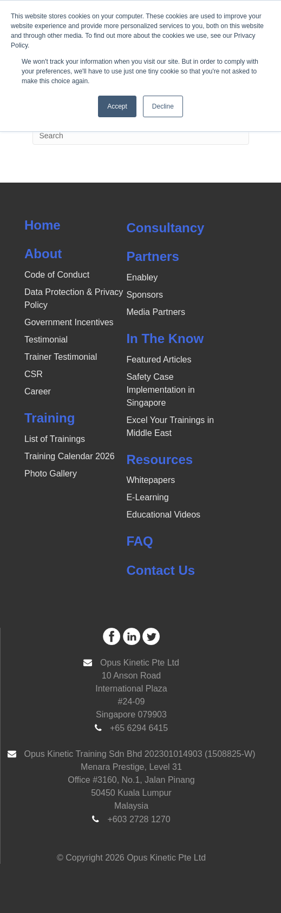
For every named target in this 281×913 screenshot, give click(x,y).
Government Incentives (69, 322)
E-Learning (147, 497)
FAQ (139, 541)
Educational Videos (163, 514)
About (43, 253)
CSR (33, 374)
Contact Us (160, 570)
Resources (159, 459)
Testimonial (46, 339)
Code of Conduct (56, 274)
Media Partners (155, 312)
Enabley (142, 277)
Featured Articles (158, 359)
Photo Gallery (50, 473)
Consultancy (165, 227)
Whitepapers (150, 480)
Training (49, 418)
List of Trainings (54, 439)
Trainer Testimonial (60, 356)
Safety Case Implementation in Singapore (160, 389)
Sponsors (144, 294)
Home (42, 225)
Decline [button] (163, 106)
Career (37, 391)
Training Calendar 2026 (69, 456)
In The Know (165, 338)
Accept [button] (117, 106)
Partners (152, 256)
